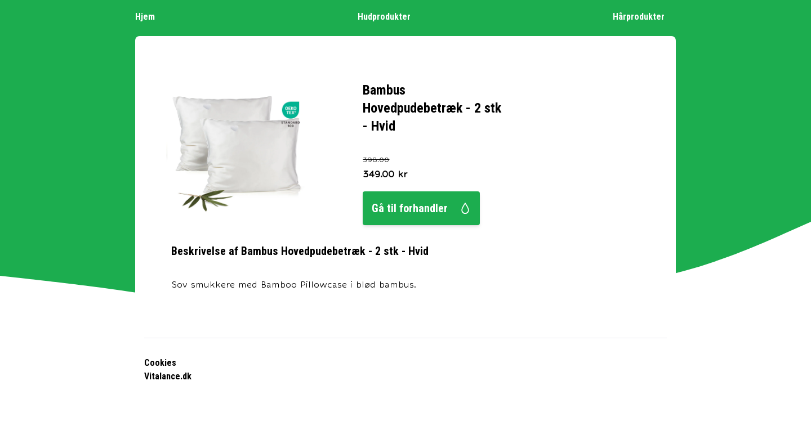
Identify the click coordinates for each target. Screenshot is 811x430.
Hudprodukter (390, 16)
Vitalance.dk (167, 376)
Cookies (160, 362)
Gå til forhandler (421, 208)
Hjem (150, 16)
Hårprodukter (644, 16)
